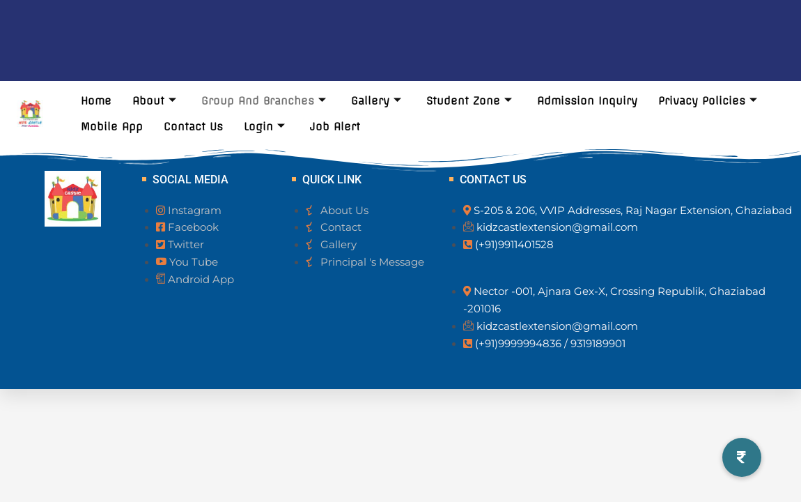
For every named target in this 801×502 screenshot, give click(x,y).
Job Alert (335, 126)
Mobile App (112, 126)
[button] (741, 457)
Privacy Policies (707, 101)
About (154, 101)
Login (264, 126)
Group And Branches (263, 101)
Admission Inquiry (587, 100)
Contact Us (193, 126)
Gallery (376, 101)
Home (96, 100)
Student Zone (469, 101)
